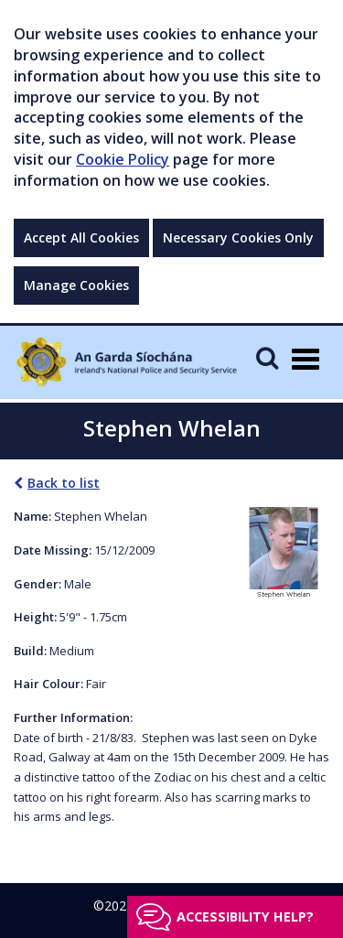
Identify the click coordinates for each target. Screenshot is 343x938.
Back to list (57, 482)
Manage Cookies (76, 285)
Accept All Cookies (81, 237)
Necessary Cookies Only (238, 237)
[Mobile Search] (267, 357)
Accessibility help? (245, 916)
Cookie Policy (122, 159)
